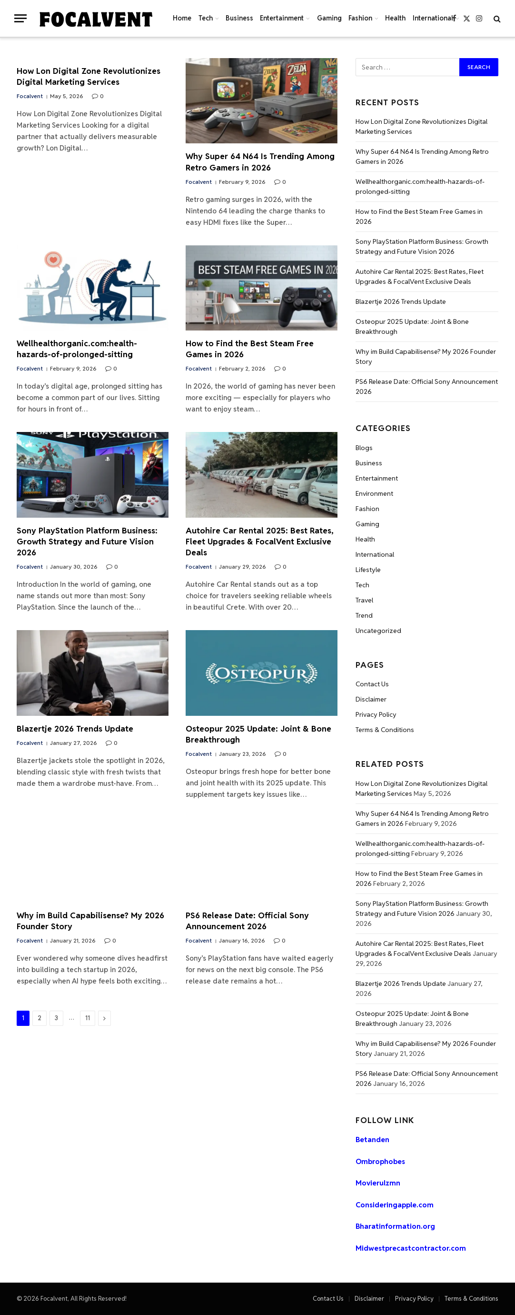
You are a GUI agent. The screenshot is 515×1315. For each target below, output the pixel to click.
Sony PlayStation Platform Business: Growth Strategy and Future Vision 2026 (87, 541)
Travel (364, 600)
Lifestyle (368, 569)
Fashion (360, 18)
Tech (205, 18)
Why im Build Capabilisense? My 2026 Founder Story (90, 921)
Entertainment (282, 18)
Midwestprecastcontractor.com (411, 1248)
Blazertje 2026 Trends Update (75, 728)
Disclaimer (371, 699)
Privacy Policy (376, 714)
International (433, 18)
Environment (374, 493)
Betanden (372, 1139)
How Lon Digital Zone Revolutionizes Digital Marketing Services (88, 76)
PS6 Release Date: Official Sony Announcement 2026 (247, 921)
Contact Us (372, 684)
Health (395, 18)
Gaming (329, 18)
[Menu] (20, 18)
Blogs (364, 447)
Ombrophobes (380, 1161)
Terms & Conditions (385, 729)
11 (87, 1018)
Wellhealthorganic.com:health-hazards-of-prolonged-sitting (77, 349)
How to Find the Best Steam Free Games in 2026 (250, 349)
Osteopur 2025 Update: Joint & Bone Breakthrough (258, 734)
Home (182, 18)
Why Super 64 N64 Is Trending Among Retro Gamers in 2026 (260, 161)
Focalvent (30, 96)
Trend (364, 615)
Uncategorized (378, 630)
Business (239, 18)
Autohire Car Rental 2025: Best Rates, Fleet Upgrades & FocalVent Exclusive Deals (260, 541)
